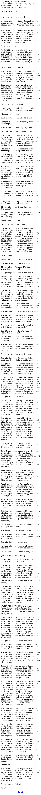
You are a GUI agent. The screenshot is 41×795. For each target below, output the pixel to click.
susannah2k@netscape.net (14, 8)
